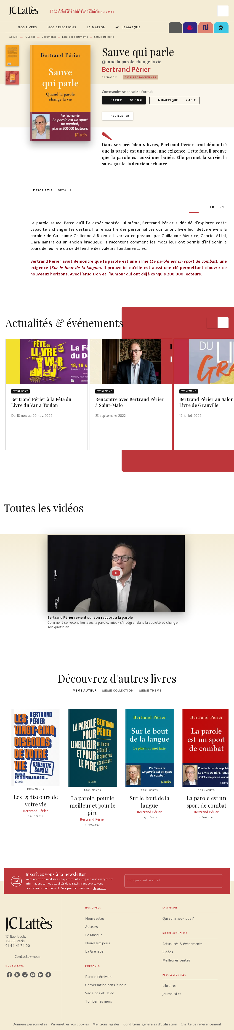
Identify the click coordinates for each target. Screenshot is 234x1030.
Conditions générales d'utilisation (150, 1024)
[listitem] (9, 975)
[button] (140, 77)
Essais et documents (75, 36)
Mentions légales (106, 1024)
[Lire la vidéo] (116, 573)
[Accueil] (24, 11)
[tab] (10, 27)
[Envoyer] (217, 881)
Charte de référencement (201, 1024)
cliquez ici (99, 888)
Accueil (13, 36)
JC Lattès (30, 36)
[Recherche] (223, 10)
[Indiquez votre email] (168, 881)
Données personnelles (30, 1024)
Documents (49, 36)
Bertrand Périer (126, 70)
